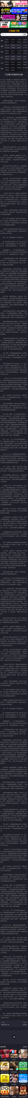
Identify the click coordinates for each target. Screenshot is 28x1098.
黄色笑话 (19, 64)
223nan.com (14, 31)
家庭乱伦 (13, 62)
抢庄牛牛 (25, 42)
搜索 (25, 34)
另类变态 (25, 53)
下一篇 (21, 1024)
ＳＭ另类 (25, 47)
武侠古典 (25, 62)
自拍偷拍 (13, 45)
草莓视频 (19, 67)
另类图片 (25, 59)
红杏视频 (7, 70)
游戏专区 (25, 39)
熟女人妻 (7, 47)
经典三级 (13, 53)
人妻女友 (19, 62)
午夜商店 (13, 67)
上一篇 (6, 1024)
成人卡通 (19, 51)
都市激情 (7, 62)
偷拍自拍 (13, 51)
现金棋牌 (19, 42)
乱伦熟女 (19, 53)
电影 (2, 52)
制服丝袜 (7, 53)
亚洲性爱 (7, 51)
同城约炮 (7, 67)
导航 (2, 68)
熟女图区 (19, 59)
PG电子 (7, 39)
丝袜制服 (13, 47)
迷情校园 (7, 64)
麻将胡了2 (7, 42)
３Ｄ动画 (25, 45)
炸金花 (12, 42)
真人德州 (13, 39)
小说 (2, 63)
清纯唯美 (13, 59)
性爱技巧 (25, 64)
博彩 (2, 40)
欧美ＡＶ (19, 45)
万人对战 (19, 39)
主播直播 (19, 47)
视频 (2, 46)
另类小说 (13, 64)
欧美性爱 (25, 51)
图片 (2, 57)
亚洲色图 (13, 56)
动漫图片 (25, 56)
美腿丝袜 (7, 59)
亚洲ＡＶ (7, 45)
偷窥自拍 (7, 56)
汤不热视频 (25, 67)
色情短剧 (13, 70)
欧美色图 (19, 56)
